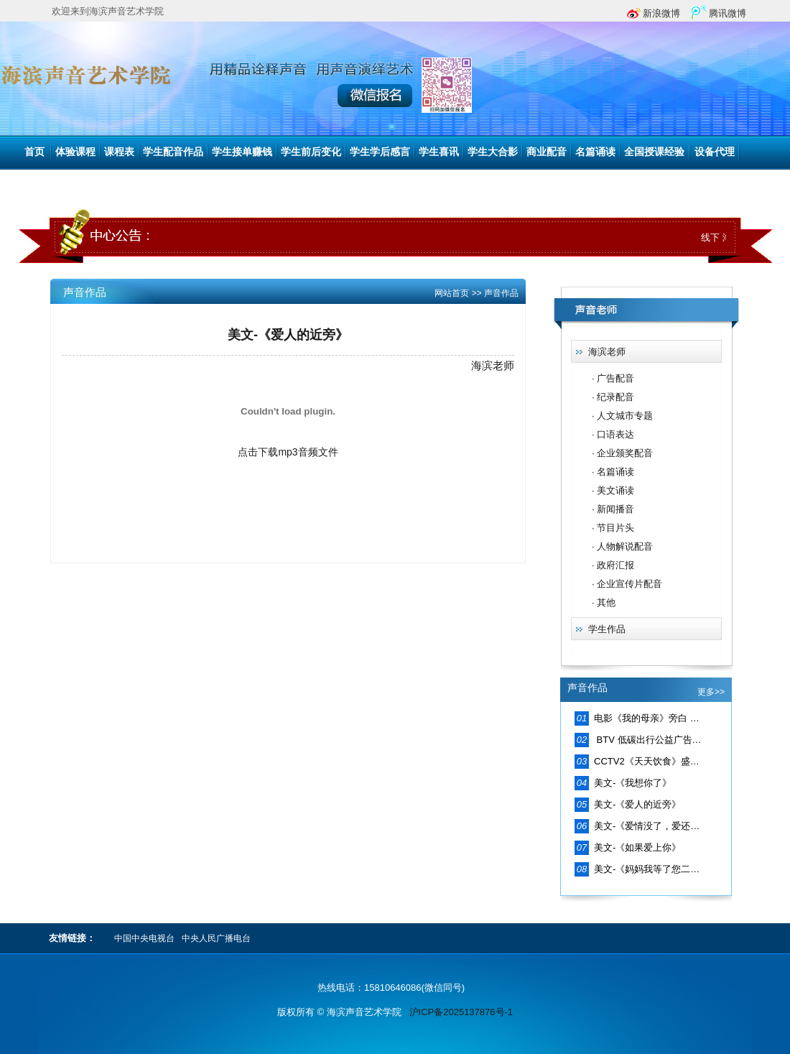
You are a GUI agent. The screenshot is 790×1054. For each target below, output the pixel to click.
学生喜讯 (439, 152)
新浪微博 (661, 13)
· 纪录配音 (613, 397)
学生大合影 (493, 152)
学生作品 (607, 629)
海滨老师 (607, 351)
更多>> (711, 692)
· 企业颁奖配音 (622, 453)
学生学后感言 (380, 152)
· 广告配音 (613, 378)
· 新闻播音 (613, 509)
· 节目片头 (613, 527)
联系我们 (42, 185)
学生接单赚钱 (242, 152)
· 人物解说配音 (622, 546)
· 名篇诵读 (613, 471)
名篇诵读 (595, 152)
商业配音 (546, 152)
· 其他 (603, 602)
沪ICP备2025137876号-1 (461, 1012)
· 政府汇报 (613, 565)
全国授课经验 (654, 152)
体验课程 (75, 152)
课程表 (119, 152)
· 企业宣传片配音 (627, 583)
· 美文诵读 (613, 490)
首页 (34, 152)
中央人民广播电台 (216, 938)
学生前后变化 (311, 152)
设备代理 (714, 152)
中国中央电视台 (144, 938)
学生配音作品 (173, 152)
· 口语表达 (613, 434)
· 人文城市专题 (622, 415)
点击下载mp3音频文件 (288, 452)
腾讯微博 (727, 13)
